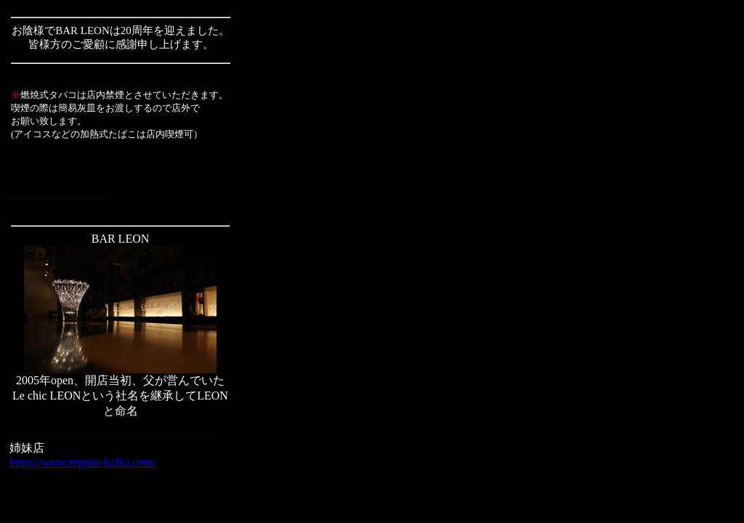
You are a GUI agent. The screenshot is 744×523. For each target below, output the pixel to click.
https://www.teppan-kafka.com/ (82, 462)
